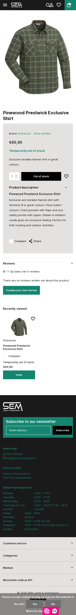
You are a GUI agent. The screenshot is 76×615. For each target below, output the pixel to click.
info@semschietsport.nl (19, 458)
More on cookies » (38, 611)
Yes (34, 604)
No (53, 604)
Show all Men (42, 133)
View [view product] (19, 374)
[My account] (51, 5)
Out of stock (41, 176)
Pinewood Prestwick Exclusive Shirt (16, 347)
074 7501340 (13, 454)
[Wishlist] (59, 5)
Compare (17, 241)
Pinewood (24, 133)
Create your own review (21, 290)
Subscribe (62, 430)
